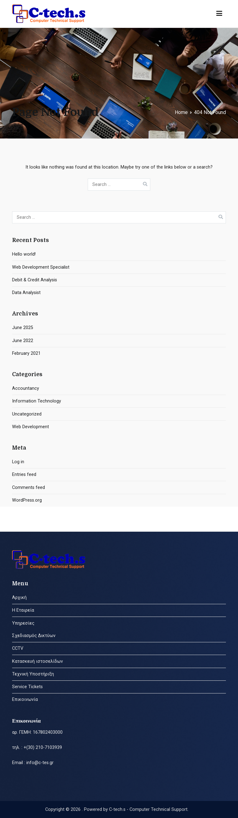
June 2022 (22, 340)
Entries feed (24, 474)
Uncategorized (27, 414)
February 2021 (26, 353)
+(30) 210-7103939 (43, 747)
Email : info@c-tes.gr (33, 762)
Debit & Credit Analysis (34, 280)
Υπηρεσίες (23, 623)
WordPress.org (27, 500)
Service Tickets (27, 686)
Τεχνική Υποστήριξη (33, 674)
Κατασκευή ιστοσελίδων (37, 661)
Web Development (30, 426)
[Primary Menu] (219, 14)
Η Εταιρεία (23, 610)
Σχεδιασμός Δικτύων (33, 635)
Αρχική (19, 597)
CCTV (17, 648)
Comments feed (28, 487)
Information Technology (36, 401)
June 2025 (22, 327)
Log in (18, 461)
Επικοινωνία (25, 699)
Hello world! (24, 254)
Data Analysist (26, 292)
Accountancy (25, 388)
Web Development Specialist (40, 267)
